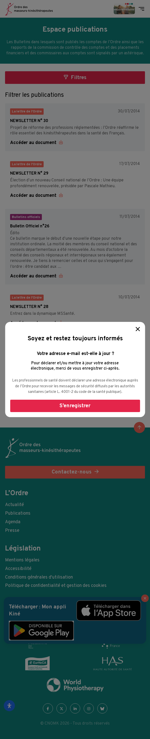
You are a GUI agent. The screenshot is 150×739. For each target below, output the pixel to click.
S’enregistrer (75, 405)
